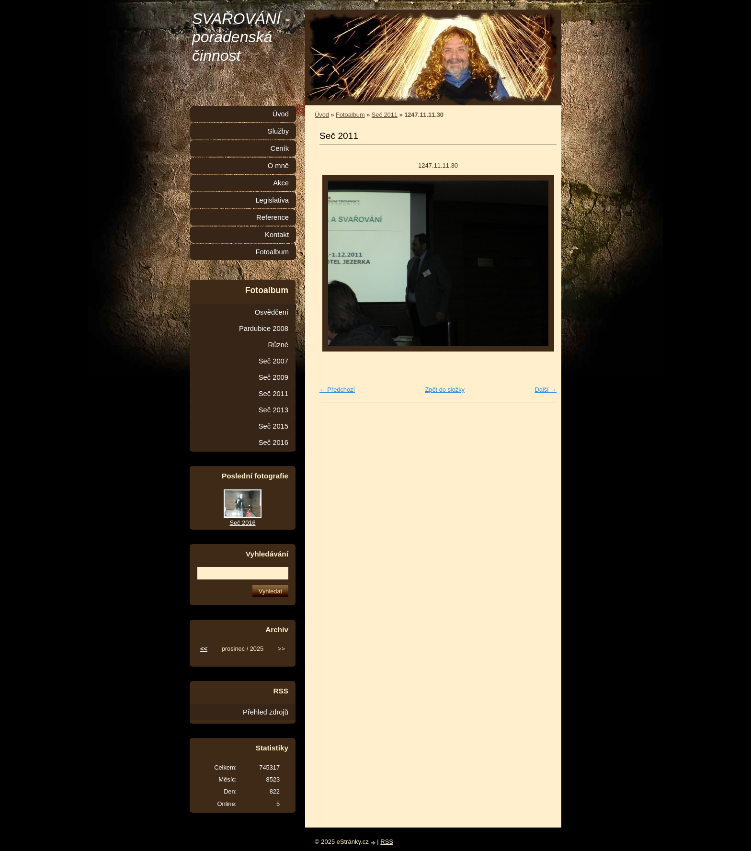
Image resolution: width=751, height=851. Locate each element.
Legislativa (272, 200)
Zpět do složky (445, 389)
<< (203, 648)
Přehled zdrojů (265, 712)
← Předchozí (337, 389)
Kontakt (277, 234)
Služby (278, 131)
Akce (281, 183)
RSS (386, 841)
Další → (546, 389)
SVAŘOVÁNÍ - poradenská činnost (241, 37)
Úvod (322, 114)
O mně (278, 166)
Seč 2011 (385, 114)
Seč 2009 (273, 377)
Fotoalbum (350, 114)
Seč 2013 (273, 410)
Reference (272, 217)
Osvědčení (271, 312)
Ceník (280, 148)
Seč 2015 (273, 426)
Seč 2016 (273, 442)
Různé (278, 345)
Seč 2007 (273, 361)
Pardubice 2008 (263, 328)
